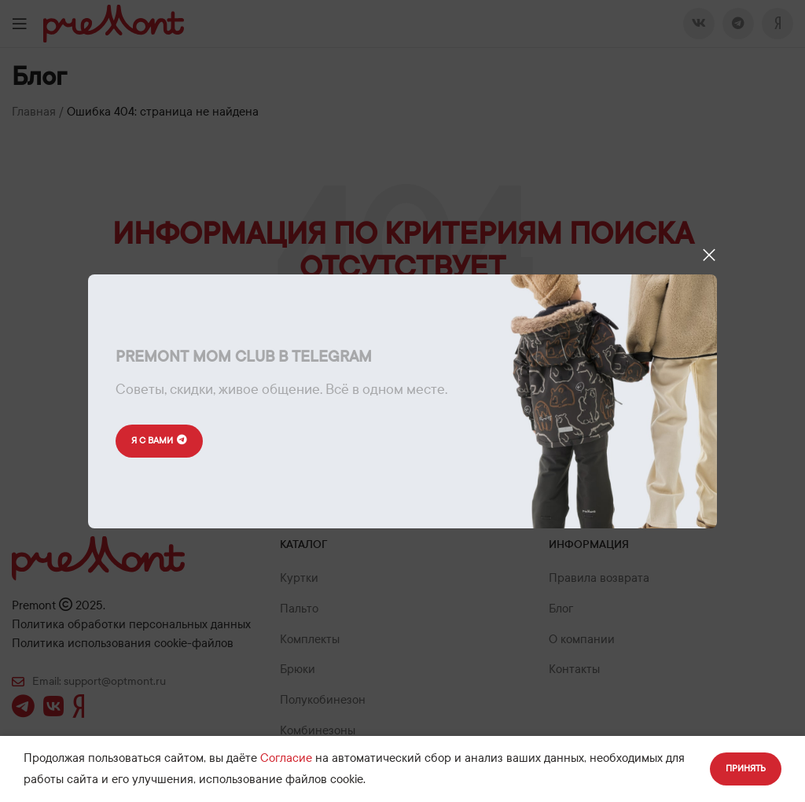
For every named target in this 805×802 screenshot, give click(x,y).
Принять (746, 768)
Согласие (286, 758)
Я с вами (159, 440)
